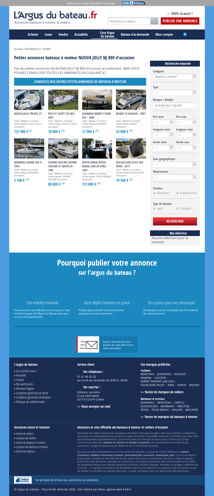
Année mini (160, 142)
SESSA (145, 410)
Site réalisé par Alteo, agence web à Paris (104, 489)
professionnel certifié (169, 442)
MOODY (194, 385)
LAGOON (160, 378)
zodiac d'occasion (135, 436)
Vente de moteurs (25, 451)
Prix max (181, 117)
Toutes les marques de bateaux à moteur (171, 416)
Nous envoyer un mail (95, 406)
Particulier (161, 193)
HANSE (181, 385)
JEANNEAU (164, 374)
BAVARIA (146, 378)
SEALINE (177, 410)
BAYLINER (191, 410)
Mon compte (164, 34)
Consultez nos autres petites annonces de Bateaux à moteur (80, 81)
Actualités (81, 34)
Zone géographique (164, 159)
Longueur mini (161, 129)
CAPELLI (179, 402)
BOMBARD (167, 406)
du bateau (104, 34)
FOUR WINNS (160, 410)
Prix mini (158, 117)
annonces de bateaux (115, 433)
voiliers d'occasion (140, 433)
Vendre (63, 34)
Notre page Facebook (156, 14)
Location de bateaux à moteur (32, 447)
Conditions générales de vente (32, 393)
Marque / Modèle (163, 100)
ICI (104, 73)
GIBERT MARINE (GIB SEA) (157, 381)
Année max (182, 142)
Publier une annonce (180, 20)
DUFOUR (179, 374)
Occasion (183, 208)
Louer (48, 34)
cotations (140, 451)
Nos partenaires (24, 384)
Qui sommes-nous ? (26, 371)
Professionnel (186, 193)
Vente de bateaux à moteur (31, 442)
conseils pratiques (149, 464)
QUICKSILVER (149, 406)
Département (160, 172)
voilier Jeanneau (102, 436)
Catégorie (158, 71)
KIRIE (171, 385)
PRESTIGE (183, 406)
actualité (176, 461)
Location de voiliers (26, 438)
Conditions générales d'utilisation (33, 397)
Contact (20, 379)
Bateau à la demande (135, 34)
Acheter (33, 34)
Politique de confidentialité (30, 401)
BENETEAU (148, 374)
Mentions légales (25, 388)
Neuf (158, 208)
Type (155, 87)
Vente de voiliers (25, 433)
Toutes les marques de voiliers (164, 392)
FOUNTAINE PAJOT (153, 385)
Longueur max (184, 129)
